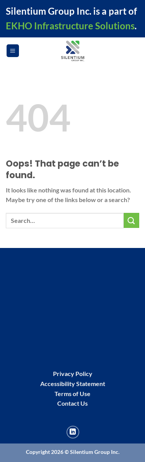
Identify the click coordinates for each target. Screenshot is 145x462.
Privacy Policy (72, 373)
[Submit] (131, 220)
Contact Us (72, 403)
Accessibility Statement (72, 383)
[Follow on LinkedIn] (73, 432)
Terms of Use (72, 393)
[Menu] (13, 50)
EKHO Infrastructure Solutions (70, 25)
